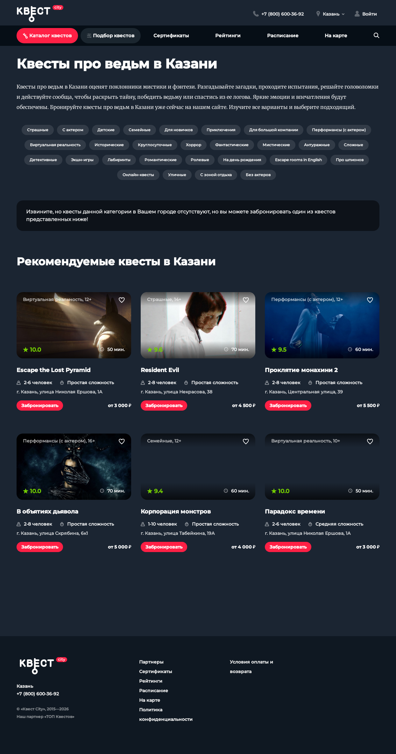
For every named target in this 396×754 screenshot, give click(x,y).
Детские (106, 129)
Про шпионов (350, 159)
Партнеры (151, 662)
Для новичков (179, 129)
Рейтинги (228, 35)
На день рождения (242, 159)
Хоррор (193, 144)
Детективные (43, 159)
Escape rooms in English (298, 159)
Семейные (140, 129)
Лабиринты (119, 159)
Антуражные (317, 144)
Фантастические (232, 144)
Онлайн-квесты (138, 174)
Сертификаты (171, 35)
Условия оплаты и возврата (251, 666)
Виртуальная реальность (55, 144)
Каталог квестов (47, 35)
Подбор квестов (110, 35)
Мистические (276, 144)
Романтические (161, 159)
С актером (72, 129)
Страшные (37, 129)
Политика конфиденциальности (166, 714)
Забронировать (39, 405)
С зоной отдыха (216, 174)
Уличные (177, 174)
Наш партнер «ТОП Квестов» (45, 716)
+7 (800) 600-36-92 (38, 694)
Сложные (353, 144)
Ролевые (200, 159)
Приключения (221, 129)
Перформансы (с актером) (339, 129)
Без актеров (258, 174)
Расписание (283, 35)
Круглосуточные (155, 144)
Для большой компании (273, 129)
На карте (336, 35)
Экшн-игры (82, 159)
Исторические (109, 144)
